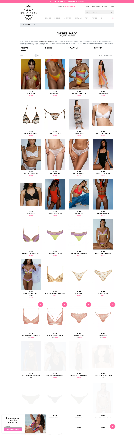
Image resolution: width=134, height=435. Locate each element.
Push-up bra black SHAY (79, 387)
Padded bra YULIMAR (31, 375)
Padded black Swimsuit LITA (54, 347)
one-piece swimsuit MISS (103, 173)
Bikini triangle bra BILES (31, 133)
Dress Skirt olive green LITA (79, 347)
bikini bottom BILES (55, 133)
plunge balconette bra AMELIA (31, 335)
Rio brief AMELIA (79, 335)
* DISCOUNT (97, 48)
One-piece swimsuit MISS (55, 213)
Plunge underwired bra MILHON (55, 293)
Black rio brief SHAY (55, 387)
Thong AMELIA (103, 335)
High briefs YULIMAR (55, 375)
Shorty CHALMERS (31, 399)
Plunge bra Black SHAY (103, 387)
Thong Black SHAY (30, 387)
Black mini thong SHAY (103, 375)
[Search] (99, 12)
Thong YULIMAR (79, 375)
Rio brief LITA (79, 363)
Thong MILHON (79, 293)
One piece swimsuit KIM (79, 93)
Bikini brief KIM (55, 93)
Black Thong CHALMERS (55, 399)
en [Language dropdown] (87, 7)
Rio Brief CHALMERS (79, 399)
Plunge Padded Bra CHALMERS (103, 401)
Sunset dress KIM (103, 93)
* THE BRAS (24, 48)
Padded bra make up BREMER (31, 253)
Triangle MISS (31, 213)
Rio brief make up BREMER (79, 253)
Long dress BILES (79, 133)
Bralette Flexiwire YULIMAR (103, 363)
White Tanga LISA (55, 173)
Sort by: (100, 55)
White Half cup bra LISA (31, 173)
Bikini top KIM (31, 93)
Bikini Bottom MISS (103, 213)
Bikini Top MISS (79, 213)
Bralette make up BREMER (103, 253)
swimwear (50, 41)
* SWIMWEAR (73, 48)
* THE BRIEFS (48, 48)
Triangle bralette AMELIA (55, 335)
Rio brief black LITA (55, 363)
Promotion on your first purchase (12, 420)
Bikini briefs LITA (31, 363)
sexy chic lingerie (42, 41)
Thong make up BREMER (55, 253)
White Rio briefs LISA (79, 173)
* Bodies (23, 51)
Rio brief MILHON (103, 293)
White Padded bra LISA (103, 133)
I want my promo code (12, 429)
